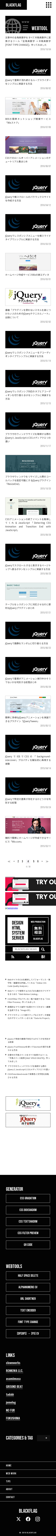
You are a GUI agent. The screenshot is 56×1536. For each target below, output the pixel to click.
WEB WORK (11, 1473)
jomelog (11, 1402)
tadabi (10, 1394)
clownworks (13, 1362)
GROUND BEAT (14, 1386)
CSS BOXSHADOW (28, 1210)
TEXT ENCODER (28, 1310)
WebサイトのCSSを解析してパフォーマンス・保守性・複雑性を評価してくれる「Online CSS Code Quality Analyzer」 (29, 983)
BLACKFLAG (32, 1533)
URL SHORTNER (28, 1299)
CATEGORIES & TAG (19, 1438)
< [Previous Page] (14, 861)
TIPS (8, 1481)
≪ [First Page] (9, 861)
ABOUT (9, 1489)
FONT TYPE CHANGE (28, 1322)
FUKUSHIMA (13, 1418)
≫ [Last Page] (47, 861)
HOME (8, 1465)
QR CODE (28, 1245)
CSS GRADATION (28, 1198)
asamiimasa (13, 1378)
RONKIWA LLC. (14, 1370)
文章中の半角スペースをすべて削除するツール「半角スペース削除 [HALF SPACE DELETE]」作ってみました (29, 1058)
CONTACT (10, 1497)
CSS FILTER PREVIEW (28, 1233)
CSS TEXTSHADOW (28, 1222)
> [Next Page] (42, 861)
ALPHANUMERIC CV (28, 1287)
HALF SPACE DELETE (28, 1276)
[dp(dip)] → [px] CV (28, 1334)
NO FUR (10, 1410)
